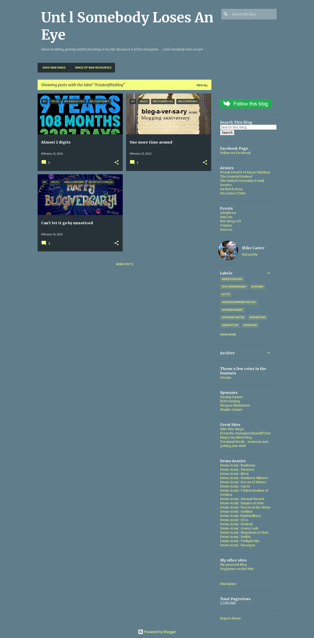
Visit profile (250, 254)
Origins (226, 225)
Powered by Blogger (157, 632)
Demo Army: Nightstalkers (240, 516)
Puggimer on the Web (237, 569)
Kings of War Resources (92, 67)
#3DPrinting (257, 317)
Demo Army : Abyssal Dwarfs (242, 499)
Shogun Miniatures (235, 405)
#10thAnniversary (234, 286)
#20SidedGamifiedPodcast (239, 302)
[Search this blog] (253, 14)
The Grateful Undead (236, 176)
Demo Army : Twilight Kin (239, 541)
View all (202, 85)
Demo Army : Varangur (237, 545)
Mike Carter (253, 248)
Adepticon (228, 213)
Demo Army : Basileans (237, 465)
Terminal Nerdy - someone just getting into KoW (244, 444)
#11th (226, 294)
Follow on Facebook (235, 153)
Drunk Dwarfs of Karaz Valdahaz (245, 172)
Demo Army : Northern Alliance (244, 478)
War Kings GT (230, 221)
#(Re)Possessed (232, 279)
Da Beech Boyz (231, 189)
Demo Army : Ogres (235, 486)
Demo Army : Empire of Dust (242, 503)
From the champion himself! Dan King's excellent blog (245, 435)
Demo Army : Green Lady (239, 528)
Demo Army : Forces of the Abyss (245, 507)
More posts (124, 264)
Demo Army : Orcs (234, 520)
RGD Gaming (230, 401)
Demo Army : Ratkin (235, 537)
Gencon (226, 230)
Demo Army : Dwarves (237, 469)
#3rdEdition (230, 325)
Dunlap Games (231, 397)
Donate (225, 377)
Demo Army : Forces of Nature (243, 482)
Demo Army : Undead (236, 524)
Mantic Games (231, 410)
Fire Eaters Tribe (233, 193)
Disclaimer (228, 584)
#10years (257, 286)
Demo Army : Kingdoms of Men (244, 533)
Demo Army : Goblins (236, 511)
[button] (116, 163)
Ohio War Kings (52, 67)
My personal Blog (233, 565)
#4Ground (250, 325)
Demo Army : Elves (234, 474)
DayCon (226, 217)
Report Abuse (230, 618)
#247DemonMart (232, 309)
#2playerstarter (233, 317)
